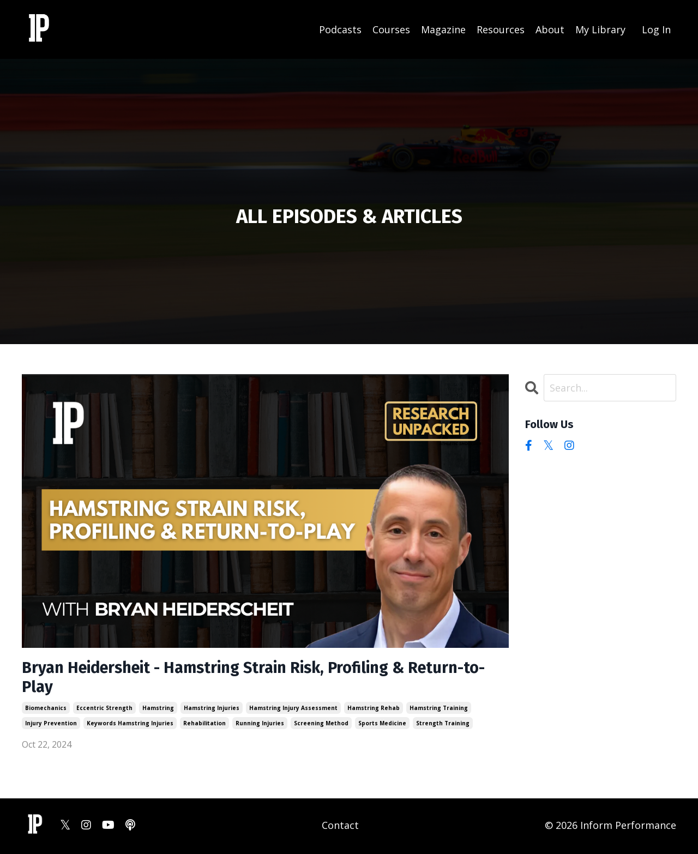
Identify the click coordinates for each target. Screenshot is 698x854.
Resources (501, 28)
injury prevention (51, 725)
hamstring (158, 709)
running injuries (260, 725)
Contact (340, 826)
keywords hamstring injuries (130, 725)
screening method (321, 725)
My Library (600, 28)
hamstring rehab (373, 709)
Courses (391, 28)
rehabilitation (204, 725)
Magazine (443, 28)
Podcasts (340, 28)
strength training (443, 725)
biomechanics (46, 709)
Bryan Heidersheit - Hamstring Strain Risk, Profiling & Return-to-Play (265, 678)
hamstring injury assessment (293, 709)
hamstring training (439, 709)
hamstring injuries (211, 709)
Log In (656, 28)
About (549, 28)
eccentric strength (104, 709)
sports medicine (382, 725)
